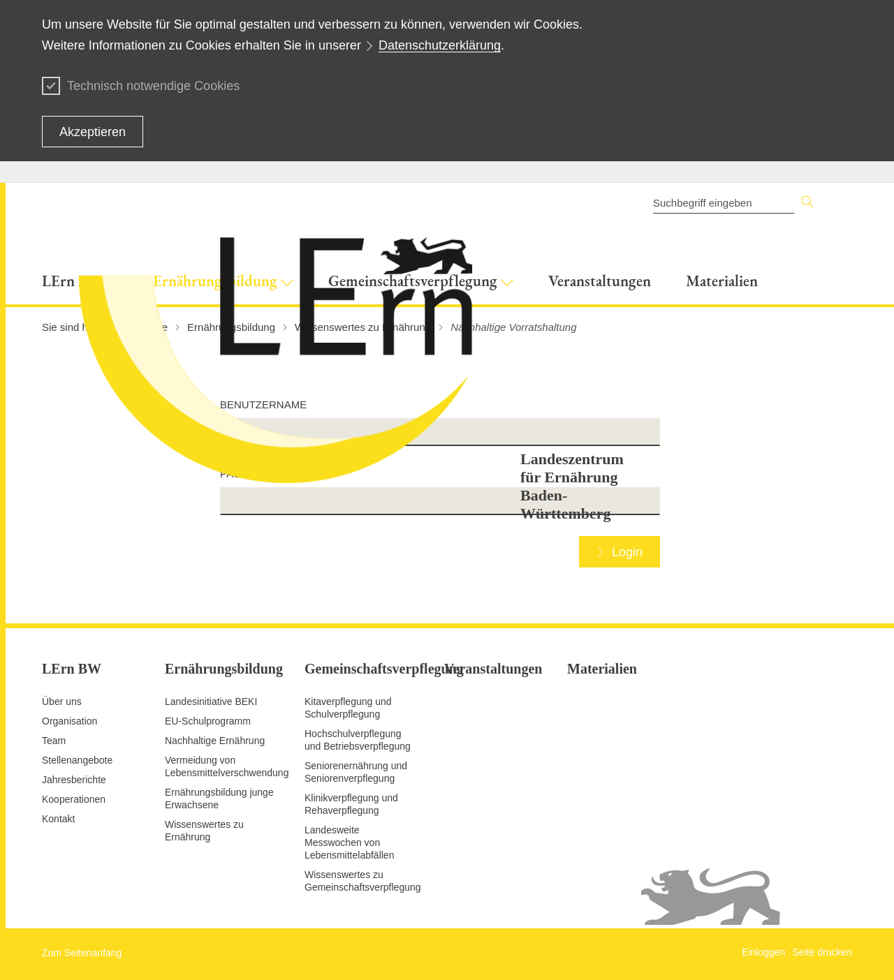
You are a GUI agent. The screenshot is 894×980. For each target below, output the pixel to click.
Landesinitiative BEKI (211, 701)
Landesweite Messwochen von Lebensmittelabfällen (349, 842)
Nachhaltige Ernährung (215, 740)
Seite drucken (822, 952)
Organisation (69, 721)
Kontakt (58, 818)
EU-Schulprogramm (208, 721)
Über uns (62, 701)
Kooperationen (73, 799)
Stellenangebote (77, 760)
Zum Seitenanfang (82, 952)
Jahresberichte (74, 779)
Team (54, 740)
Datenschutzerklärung (440, 45)
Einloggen (763, 952)
